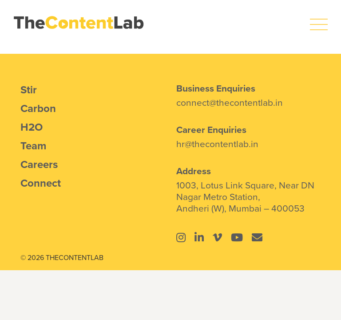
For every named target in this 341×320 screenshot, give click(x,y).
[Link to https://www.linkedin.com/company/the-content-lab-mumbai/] (199, 237)
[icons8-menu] (319, 20)
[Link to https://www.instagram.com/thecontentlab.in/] (181, 237)
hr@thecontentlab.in (217, 143)
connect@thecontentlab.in (229, 102)
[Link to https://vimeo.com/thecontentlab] (217, 237)
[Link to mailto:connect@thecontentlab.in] (257, 237)
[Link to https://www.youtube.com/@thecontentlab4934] (237, 237)
